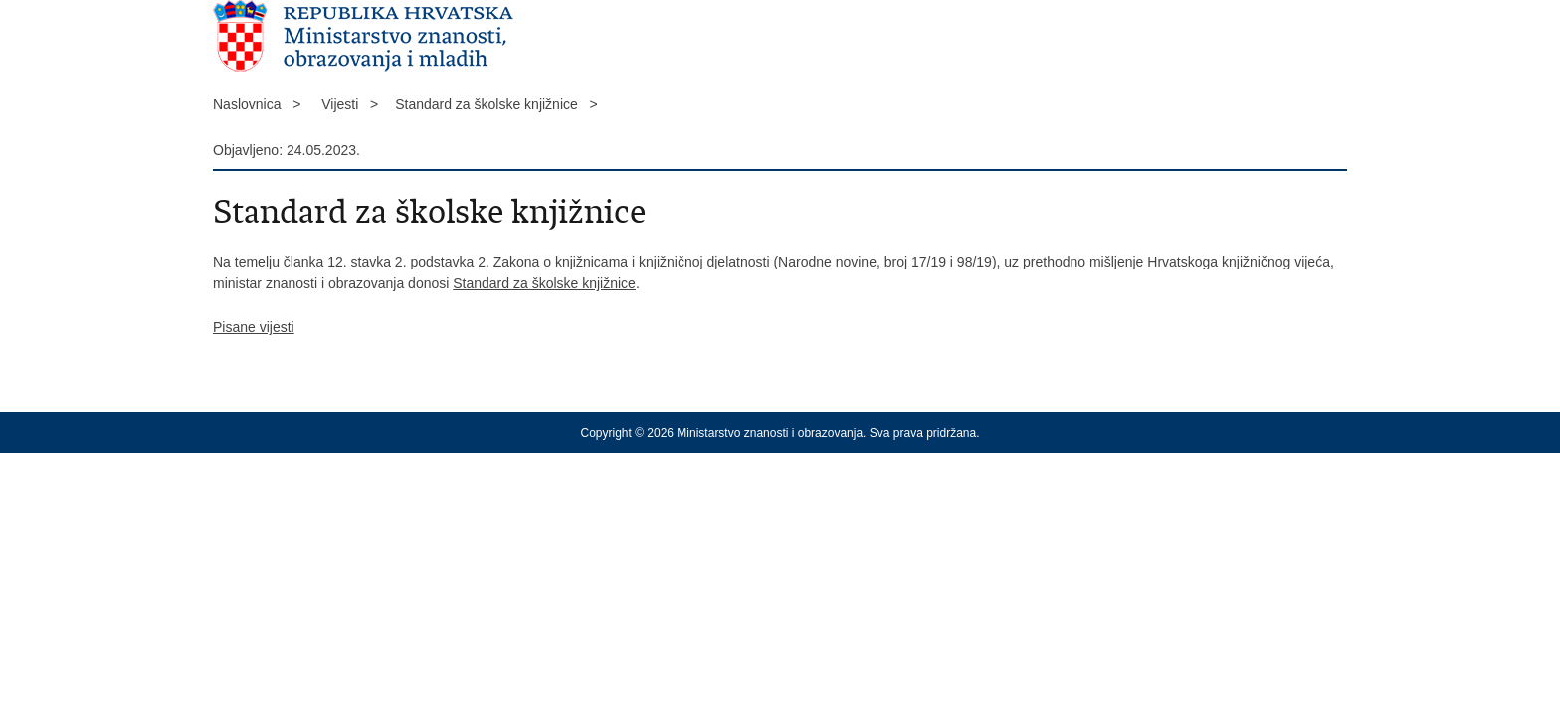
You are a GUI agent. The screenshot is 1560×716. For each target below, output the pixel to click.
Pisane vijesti (253, 327)
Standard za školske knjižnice (544, 283)
